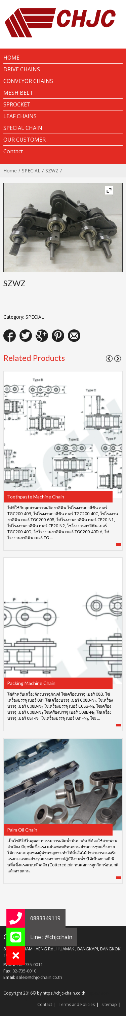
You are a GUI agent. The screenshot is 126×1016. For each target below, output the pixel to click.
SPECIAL (31, 170)
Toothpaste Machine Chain (35, 496)
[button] (15, 955)
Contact (44, 1004)
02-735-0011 (31, 964)
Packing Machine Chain (31, 683)
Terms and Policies (77, 1004)
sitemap (109, 1004)
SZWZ (51, 170)
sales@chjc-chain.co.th (39, 977)
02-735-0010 (24, 971)
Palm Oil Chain (22, 830)
